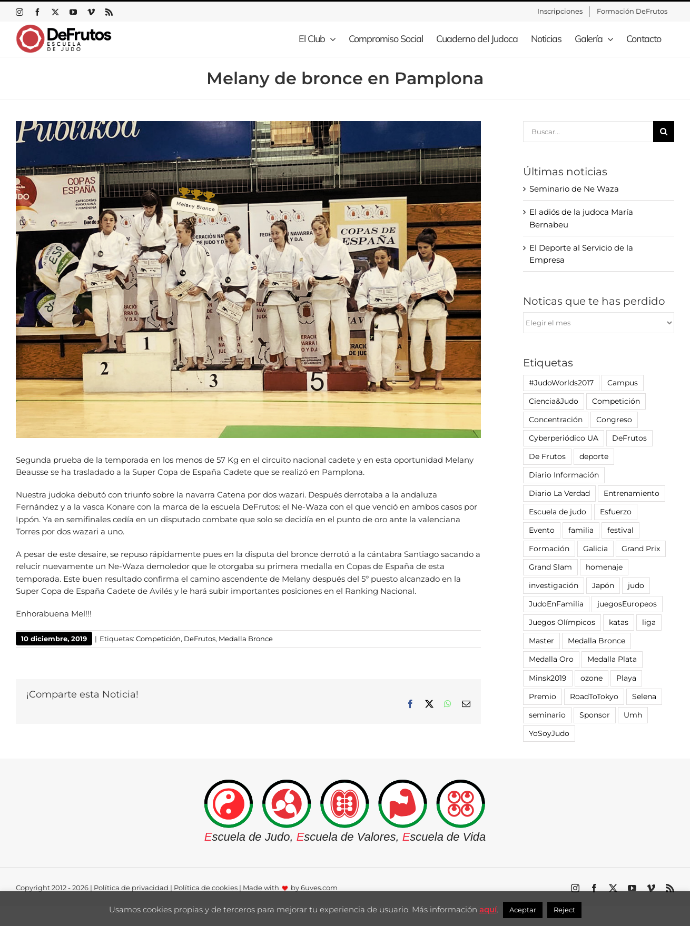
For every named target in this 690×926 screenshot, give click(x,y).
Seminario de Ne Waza (574, 189)
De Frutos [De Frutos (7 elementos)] (547, 456)
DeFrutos (199, 638)
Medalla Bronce (246, 638)
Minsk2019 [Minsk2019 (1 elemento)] (548, 678)
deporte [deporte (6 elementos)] (593, 456)
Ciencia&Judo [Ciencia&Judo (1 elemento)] (553, 401)
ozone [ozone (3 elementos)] (591, 678)
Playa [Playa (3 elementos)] (626, 678)
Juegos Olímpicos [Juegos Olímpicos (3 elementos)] (562, 622)
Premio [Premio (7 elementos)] (542, 696)
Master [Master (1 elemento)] (541, 640)
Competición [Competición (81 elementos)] (616, 401)
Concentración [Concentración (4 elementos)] (556, 419)
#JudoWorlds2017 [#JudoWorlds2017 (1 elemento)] (561, 383)
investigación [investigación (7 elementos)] (553, 585)
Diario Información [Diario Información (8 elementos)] (564, 475)
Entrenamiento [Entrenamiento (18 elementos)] (631, 493)
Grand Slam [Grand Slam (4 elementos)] (550, 567)
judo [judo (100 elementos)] (636, 585)
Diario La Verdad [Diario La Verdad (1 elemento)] (559, 493)
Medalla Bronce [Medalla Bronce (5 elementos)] (596, 640)
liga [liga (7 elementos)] (649, 622)
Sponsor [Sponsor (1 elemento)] (594, 715)
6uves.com (319, 887)
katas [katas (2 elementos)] (618, 622)
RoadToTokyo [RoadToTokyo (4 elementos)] (594, 696)
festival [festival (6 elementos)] (620, 530)
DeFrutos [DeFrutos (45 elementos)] (629, 438)
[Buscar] (663, 131)
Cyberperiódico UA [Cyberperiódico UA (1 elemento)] (563, 438)
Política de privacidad (131, 887)
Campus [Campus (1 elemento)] (622, 383)
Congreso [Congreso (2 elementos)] (614, 419)
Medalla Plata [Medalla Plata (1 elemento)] (612, 659)
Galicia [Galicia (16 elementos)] (595, 548)
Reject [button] (564, 909)
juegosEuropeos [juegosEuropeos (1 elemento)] (627, 604)
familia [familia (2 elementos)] (581, 530)
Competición (158, 638)
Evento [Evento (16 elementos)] (542, 530)
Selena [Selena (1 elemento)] (644, 696)
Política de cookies (206, 887)
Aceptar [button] (522, 909)
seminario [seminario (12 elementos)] (547, 715)
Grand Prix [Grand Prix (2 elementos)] (641, 548)
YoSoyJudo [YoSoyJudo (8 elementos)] (549, 733)
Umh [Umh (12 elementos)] (633, 715)
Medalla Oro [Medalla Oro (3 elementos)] (551, 659)
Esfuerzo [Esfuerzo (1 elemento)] (616, 511)
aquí (488, 909)
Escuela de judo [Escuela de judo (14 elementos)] (557, 511)
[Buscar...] (588, 131)
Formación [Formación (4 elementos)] (549, 548)
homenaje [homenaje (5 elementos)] (604, 567)
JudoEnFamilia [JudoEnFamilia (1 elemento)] (556, 604)
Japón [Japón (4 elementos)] (603, 585)
